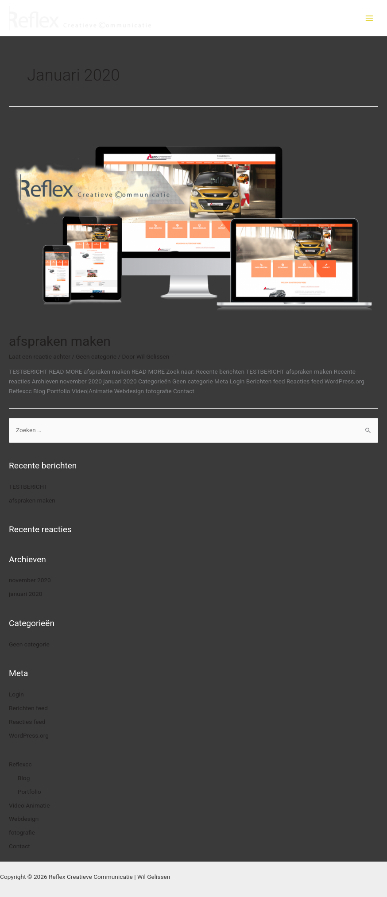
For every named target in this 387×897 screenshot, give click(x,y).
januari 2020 (25, 593)
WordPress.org (29, 735)
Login (16, 694)
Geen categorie (96, 356)
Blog (24, 777)
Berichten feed (28, 707)
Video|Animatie (29, 805)
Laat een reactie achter (39, 356)
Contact (19, 846)
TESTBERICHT (28, 486)
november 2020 (30, 580)
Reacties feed (27, 721)
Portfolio (29, 791)
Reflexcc (20, 764)
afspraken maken (60, 341)
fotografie (22, 832)
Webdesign (24, 818)
